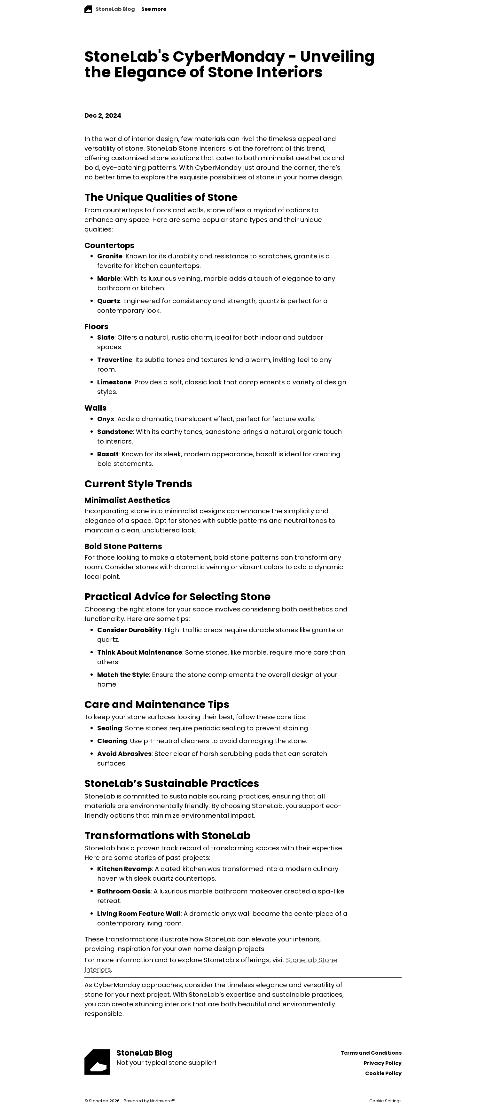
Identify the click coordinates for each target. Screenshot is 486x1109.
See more (153, 9)
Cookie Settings (385, 1101)
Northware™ (162, 1101)
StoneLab (98, 1101)
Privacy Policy (383, 1063)
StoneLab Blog (144, 1053)
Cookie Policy (383, 1073)
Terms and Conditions (371, 1053)
